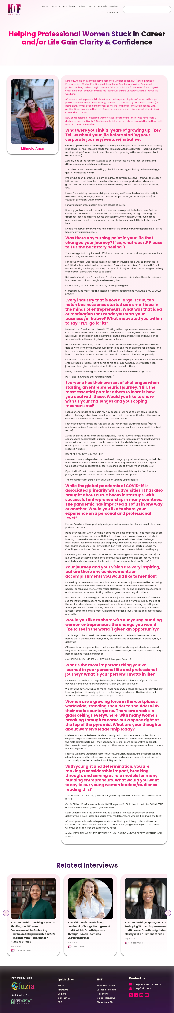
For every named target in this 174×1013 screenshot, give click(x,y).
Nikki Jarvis (78, 946)
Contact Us (112, 12)
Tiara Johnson (24, 950)
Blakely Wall (137, 942)
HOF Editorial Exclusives (74, 6)
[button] (6, 913)
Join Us (91, 6)
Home (45, 6)
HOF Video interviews (108, 6)
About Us (55, 6)
